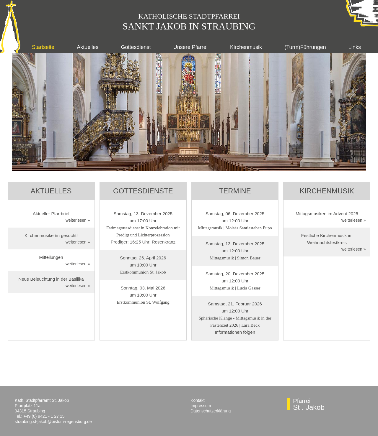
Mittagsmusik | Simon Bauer (235, 258)
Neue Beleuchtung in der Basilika (51, 279)
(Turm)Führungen (305, 47)
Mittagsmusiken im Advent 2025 (327, 213)
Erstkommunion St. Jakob (143, 272)
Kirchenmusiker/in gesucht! (51, 235)
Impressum (200, 405)
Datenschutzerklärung (210, 411)
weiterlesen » (78, 220)
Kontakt (197, 400)
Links (354, 47)
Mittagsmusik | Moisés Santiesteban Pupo (235, 228)
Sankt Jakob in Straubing (189, 26)
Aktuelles (87, 47)
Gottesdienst (136, 47)
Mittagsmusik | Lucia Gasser (235, 288)
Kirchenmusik (246, 47)
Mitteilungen (51, 257)
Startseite (43, 47)
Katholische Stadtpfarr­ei (189, 16)
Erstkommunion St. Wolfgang (143, 302)
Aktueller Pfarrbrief (51, 213)
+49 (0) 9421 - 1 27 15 (44, 416)
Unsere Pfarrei (190, 47)
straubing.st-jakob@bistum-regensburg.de (53, 421)
